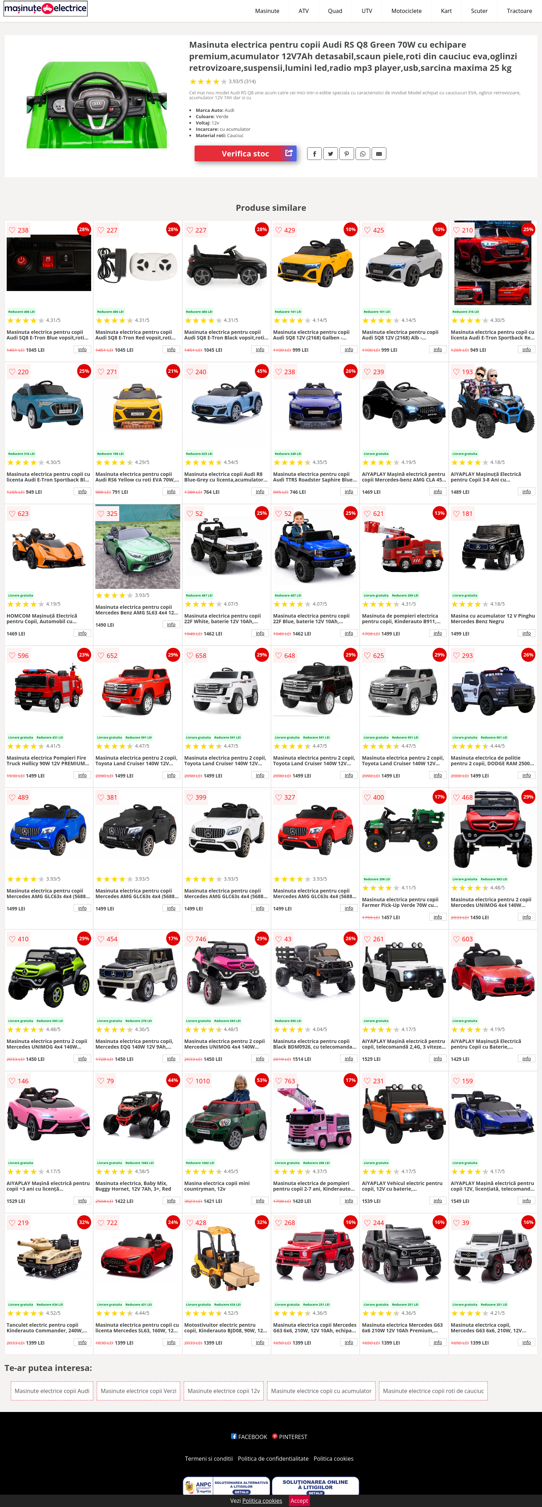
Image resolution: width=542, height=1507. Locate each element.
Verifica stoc (259, 153)
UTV (366, 11)
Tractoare (519, 11)
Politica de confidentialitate (273, 1458)
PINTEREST (289, 1437)
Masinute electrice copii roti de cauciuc (433, 1391)
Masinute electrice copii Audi (52, 1391)
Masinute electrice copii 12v (224, 1391)
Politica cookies (334, 1458)
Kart (446, 11)
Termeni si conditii (209, 1458)
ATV (304, 11)
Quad (335, 11)
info (82, 349)
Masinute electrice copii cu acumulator (321, 1391)
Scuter (479, 11)
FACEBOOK (249, 1437)
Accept (299, 1501)
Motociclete (407, 11)
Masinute (267, 11)
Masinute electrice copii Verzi (138, 1391)
